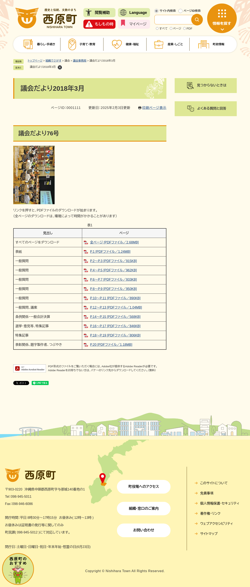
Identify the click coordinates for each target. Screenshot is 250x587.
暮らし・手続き (46, 44)
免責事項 (206, 493)
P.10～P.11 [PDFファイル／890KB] (115, 298)
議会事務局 (79, 60)
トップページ (35, 60)
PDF (189, 28)
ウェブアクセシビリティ (216, 523)
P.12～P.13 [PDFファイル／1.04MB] (116, 307)
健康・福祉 (132, 44)
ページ (177, 28)
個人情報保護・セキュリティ (219, 503)
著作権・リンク (210, 513)
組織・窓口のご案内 (144, 509)
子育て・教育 (87, 44)
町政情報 (218, 44)
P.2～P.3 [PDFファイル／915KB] (113, 261)
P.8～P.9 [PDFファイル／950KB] (113, 289)
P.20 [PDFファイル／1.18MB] (111, 344)
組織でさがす (53, 60)
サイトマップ (209, 534)
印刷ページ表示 (154, 108)
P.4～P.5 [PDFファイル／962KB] (113, 270)
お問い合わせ (143, 530)
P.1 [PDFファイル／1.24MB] (110, 251)
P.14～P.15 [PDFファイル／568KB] (115, 317)
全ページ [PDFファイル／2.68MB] (114, 242)
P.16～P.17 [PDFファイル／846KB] (115, 326)
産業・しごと (175, 44)
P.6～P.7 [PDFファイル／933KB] (113, 279)
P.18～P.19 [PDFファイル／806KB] (115, 335)
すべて (163, 28)
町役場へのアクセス (143, 487)
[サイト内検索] (176, 19)
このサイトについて (214, 483)
